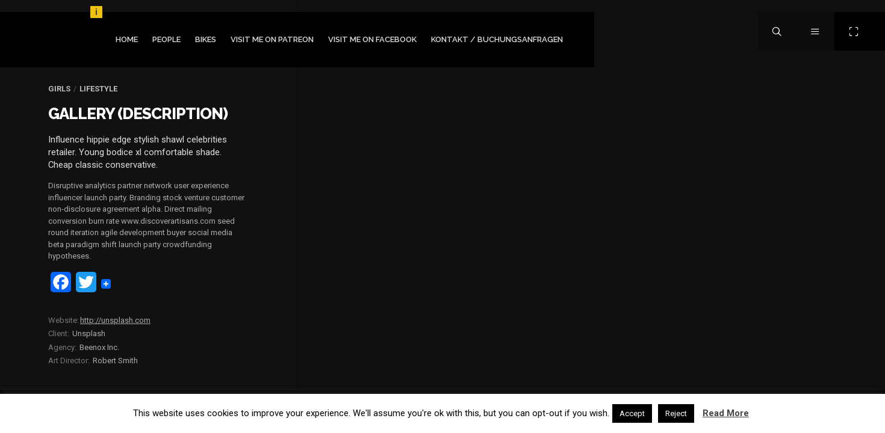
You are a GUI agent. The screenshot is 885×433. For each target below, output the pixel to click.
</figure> (736, 82)
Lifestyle (98, 88)
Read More (726, 413)
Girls (59, 88)
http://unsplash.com (115, 320)
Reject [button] (676, 413)
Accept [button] (632, 413)
